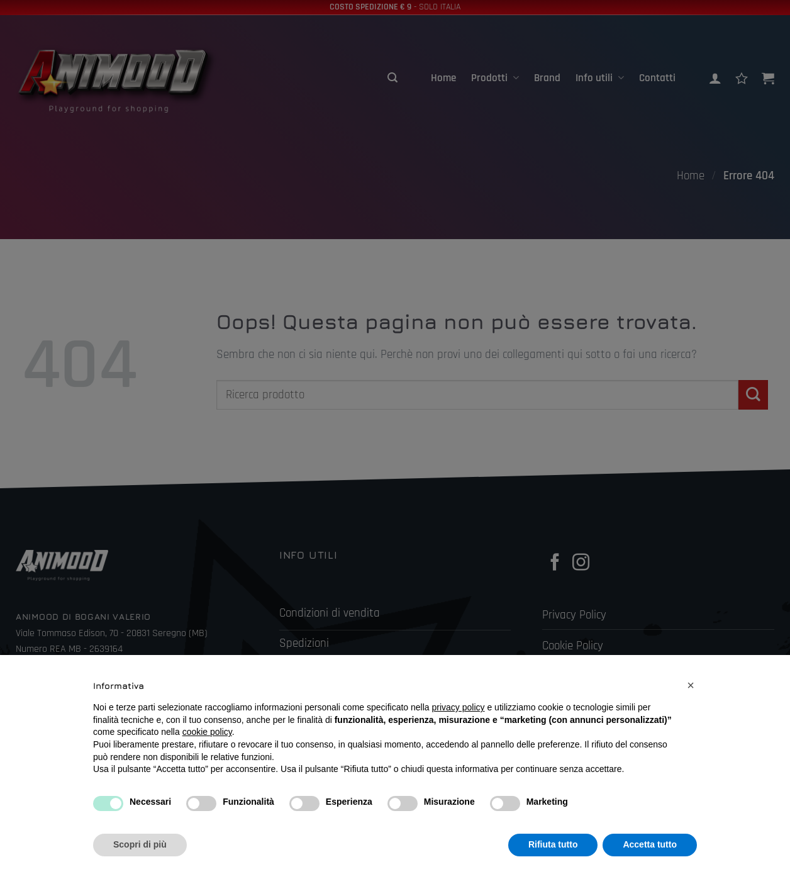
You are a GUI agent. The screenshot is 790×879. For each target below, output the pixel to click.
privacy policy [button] (458, 707)
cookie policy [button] (207, 732)
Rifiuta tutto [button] (553, 844)
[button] (691, 685)
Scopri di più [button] (140, 844)
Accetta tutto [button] (650, 844)
